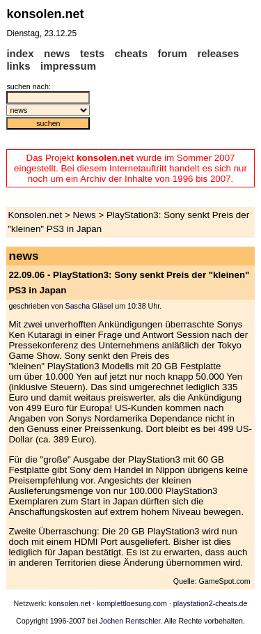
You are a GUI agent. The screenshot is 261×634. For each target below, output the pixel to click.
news (57, 53)
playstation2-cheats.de (210, 603)
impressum (68, 66)
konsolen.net (69, 603)
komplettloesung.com (132, 603)
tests (92, 53)
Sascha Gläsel (89, 306)
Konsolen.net (35, 215)
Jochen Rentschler (130, 621)
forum (172, 53)
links (18, 66)
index (19, 53)
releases (218, 53)
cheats (131, 53)
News (83, 215)
